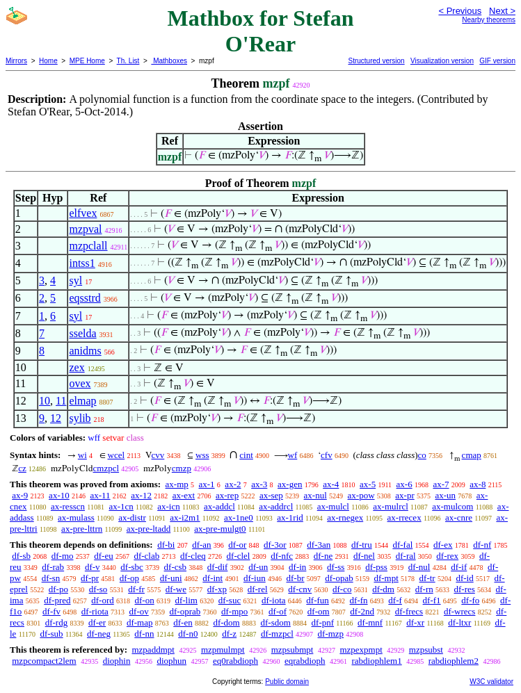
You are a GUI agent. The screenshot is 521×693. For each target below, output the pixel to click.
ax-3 (259, 484)
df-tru (361, 544)
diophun (171, 660)
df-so (98, 589)
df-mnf (370, 622)
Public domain (287, 681)
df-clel (238, 556)
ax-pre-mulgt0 (220, 528)
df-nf (482, 544)
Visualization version (442, 61)
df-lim (186, 600)
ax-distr (132, 517)
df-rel (258, 589)
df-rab (53, 567)
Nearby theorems (488, 20)
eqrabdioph (304, 660)
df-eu (103, 556)
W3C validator (491, 681)
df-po (58, 589)
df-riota (95, 611)
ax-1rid (290, 517)
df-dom (226, 622)
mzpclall (88, 246)
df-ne (323, 556)
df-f (395, 600)
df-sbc (131, 567)
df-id (464, 578)
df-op (129, 578)
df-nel (364, 556)
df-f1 (432, 600)
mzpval (85, 229)
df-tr (427, 578)
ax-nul (315, 495)
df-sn (51, 578)
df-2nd (362, 611)
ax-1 (207, 484)
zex (76, 367)
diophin (117, 660)
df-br (295, 578)
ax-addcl (219, 506)
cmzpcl (106, 468)
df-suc (229, 600)
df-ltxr (459, 622)
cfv (326, 455)
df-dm (383, 589)
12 (55, 418)
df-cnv (300, 589)
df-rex (447, 556)
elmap (82, 401)
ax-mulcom (452, 506)
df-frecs (409, 611)
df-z (229, 633)
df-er (97, 622)
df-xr (415, 622)
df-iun (254, 578)
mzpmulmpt (223, 649)
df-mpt (386, 578)
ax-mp (177, 484)
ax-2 (233, 484)
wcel (116, 455)
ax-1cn (121, 506)
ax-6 (404, 484)
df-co (341, 589)
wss (202, 455)
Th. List (128, 61)
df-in (297, 567)
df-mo (62, 556)
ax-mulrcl (390, 506)
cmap (471, 455)
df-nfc (282, 556)
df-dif (217, 567)
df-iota (274, 600)
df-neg (99, 633)
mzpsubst (426, 649)
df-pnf (323, 622)
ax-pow (361, 495)
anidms (85, 351)
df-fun (317, 600)
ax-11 (100, 495)
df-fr (136, 589)
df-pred (57, 600)
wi (82, 455)
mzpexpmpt (360, 649)
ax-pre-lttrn (81, 528)
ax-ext (184, 495)
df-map (140, 622)
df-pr (90, 578)
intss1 (82, 263)
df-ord (102, 600)
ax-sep (271, 495)
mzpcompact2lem (44, 660)
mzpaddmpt (152, 649)
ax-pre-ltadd (149, 528)
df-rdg (56, 622)
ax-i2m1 (185, 517)
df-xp (217, 589)
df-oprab (185, 611)
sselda (82, 333)
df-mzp (331, 633)
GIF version (497, 61)
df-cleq (193, 556)
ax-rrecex (404, 517)
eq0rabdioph (235, 660)
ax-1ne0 (238, 517)
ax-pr (404, 495)
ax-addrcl (276, 506)
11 (61, 401)
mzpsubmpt (292, 649)
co (422, 455)
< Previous (459, 11)
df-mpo (234, 611)
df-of (277, 611)
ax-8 (478, 484)
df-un (258, 567)
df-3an (318, 544)
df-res (464, 589)
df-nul (419, 567)
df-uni (171, 578)
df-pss (376, 567)
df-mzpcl (277, 633)
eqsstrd (84, 298)
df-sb (21, 556)
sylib (79, 418)
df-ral (406, 556)
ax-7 (441, 484)
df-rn (424, 589)
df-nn (144, 633)
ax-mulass (76, 517)
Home (48, 61)
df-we (176, 589)
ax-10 (59, 495)
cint (246, 455)
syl (75, 280)
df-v (92, 567)
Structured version (376, 61)
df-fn (359, 600)
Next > (502, 11)
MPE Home (87, 61)
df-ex (442, 544)
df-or (237, 544)
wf (293, 455)
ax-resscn (68, 506)
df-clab (146, 556)
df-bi (166, 544)
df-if (459, 567)
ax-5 (368, 484)
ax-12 (141, 495)
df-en (182, 622)
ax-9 (20, 495)
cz (22, 468)
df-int (212, 578)
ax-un (445, 495)
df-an (201, 544)
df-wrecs (459, 611)
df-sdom (275, 622)
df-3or (275, 544)
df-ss (335, 567)
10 (44, 401)
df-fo (470, 600)
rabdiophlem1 (377, 660)
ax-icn (168, 506)
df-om (318, 611)
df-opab (339, 578)
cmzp (181, 468)
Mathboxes (169, 61)
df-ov (139, 611)
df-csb (175, 567)
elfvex (83, 213)
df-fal (402, 544)
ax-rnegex (345, 517)
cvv (158, 455)
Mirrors (16, 61)
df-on (144, 600)
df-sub (51, 633)
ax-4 (331, 484)
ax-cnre (458, 517)
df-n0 (188, 633)
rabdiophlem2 (453, 660)
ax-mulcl (333, 506)
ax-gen (290, 484)
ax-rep (227, 495)
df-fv (51, 611)
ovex (79, 383)
